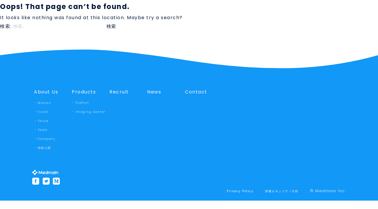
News (154, 92)
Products (84, 92)
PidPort (82, 103)
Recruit (119, 92)
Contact (196, 92)
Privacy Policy (240, 191)
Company (46, 139)
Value (43, 121)
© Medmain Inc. (328, 191)
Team (43, 130)
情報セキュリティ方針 (281, 191)
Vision (43, 112)
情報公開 (44, 148)
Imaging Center (90, 112)
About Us (46, 92)
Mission (44, 103)
